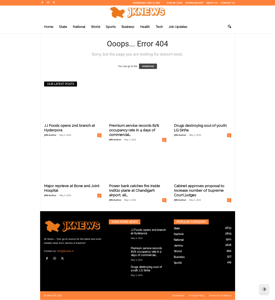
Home (48, 27)
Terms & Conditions (220, 295)
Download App (194, 2)
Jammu (178, 245)
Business (127, 27)
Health (145, 27)
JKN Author (50, 134)
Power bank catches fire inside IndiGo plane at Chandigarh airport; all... (134, 190)
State (63, 27)
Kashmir (179, 234)
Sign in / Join (174, 2)
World (95, 27)
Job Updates (177, 27)
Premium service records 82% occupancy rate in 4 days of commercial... (134, 130)
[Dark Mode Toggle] (264, 289)
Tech (159, 27)
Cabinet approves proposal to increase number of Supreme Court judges (199, 190)
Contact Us (228, 2)
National (79, 27)
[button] (229, 27)
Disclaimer (178, 295)
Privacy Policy (197, 295)
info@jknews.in (65, 251)
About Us (212, 2)
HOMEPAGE (148, 66)
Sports (111, 27)
